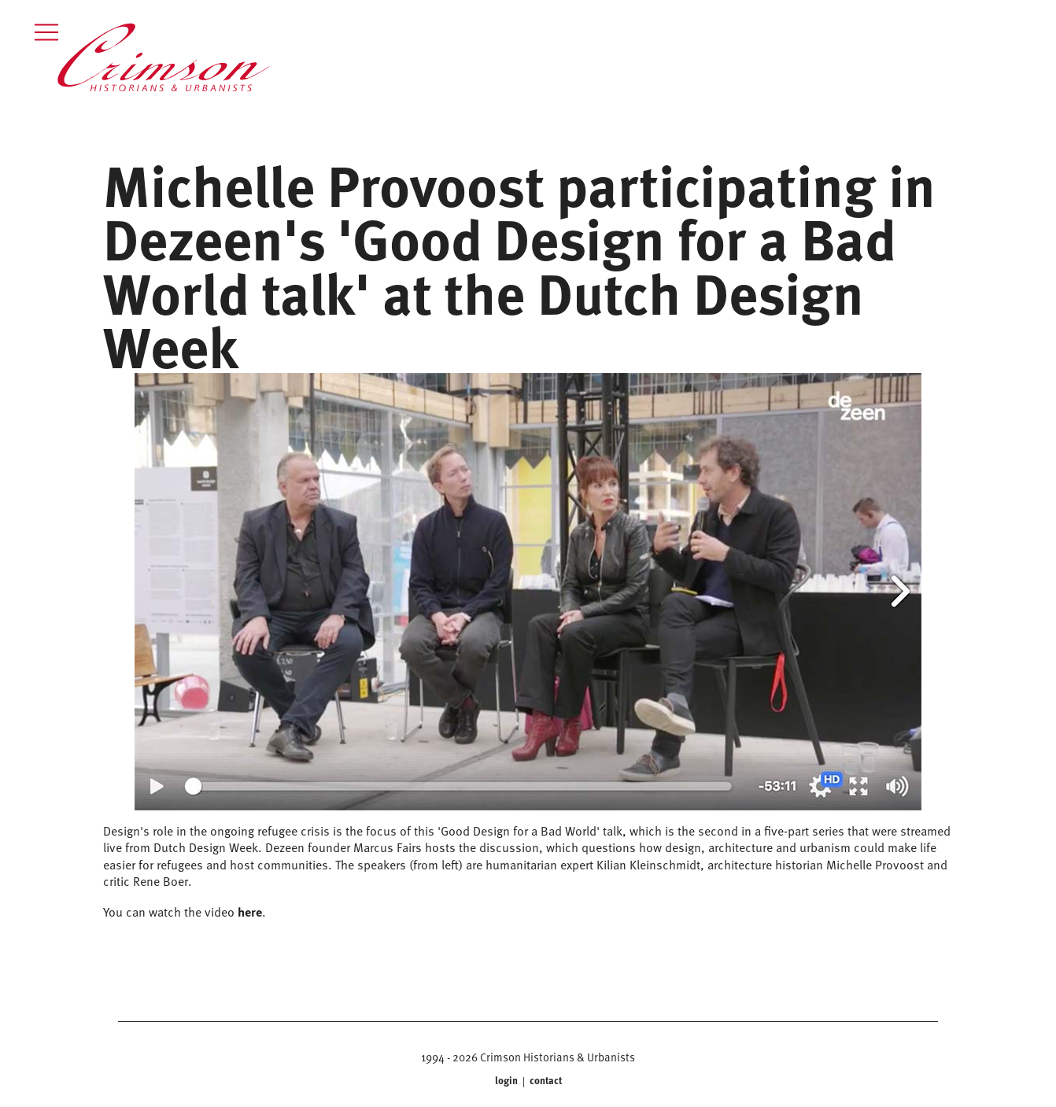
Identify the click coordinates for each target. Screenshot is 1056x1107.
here (250, 911)
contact (544, 1080)
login (507, 1080)
